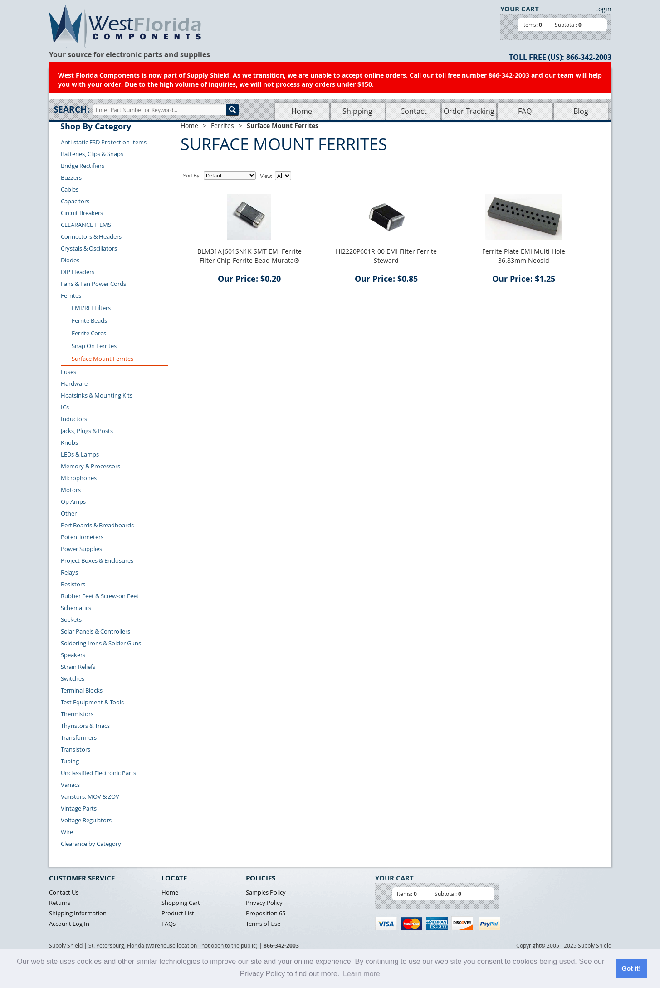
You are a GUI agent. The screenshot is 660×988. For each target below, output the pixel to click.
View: (266, 176)
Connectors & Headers (91, 236)
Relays (69, 572)
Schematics (76, 608)
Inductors (74, 419)
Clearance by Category (91, 844)
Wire (67, 832)
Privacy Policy (264, 903)
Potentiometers (82, 537)
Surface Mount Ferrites (102, 358)
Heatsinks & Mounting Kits (96, 395)
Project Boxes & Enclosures (97, 560)
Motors (71, 490)
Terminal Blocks (82, 690)
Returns (59, 903)
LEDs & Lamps (80, 454)
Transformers (79, 737)
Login (603, 9)
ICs (65, 407)
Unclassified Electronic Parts (98, 773)
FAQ (525, 111)
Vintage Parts (79, 808)
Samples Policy (266, 892)
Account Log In (69, 923)
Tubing (70, 761)
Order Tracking (469, 111)
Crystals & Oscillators (89, 248)
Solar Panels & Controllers (95, 631)
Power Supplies (81, 549)
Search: (71, 109)
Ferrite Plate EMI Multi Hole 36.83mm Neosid (523, 256)
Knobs (69, 442)
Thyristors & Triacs (85, 726)
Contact (413, 111)
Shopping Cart (180, 903)
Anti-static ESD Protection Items (104, 142)
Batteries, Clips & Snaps (92, 154)
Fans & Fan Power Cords (93, 284)
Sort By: (191, 175)
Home (301, 111)
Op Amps (73, 501)
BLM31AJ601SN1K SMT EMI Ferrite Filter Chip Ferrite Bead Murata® (249, 256)
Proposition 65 (265, 913)
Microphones (79, 478)
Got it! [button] (630, 968)
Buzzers (71, 177)
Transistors (75, 749)
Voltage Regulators (86, 820)
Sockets (71, 619)
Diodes (70, 260)
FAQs (168, 923)
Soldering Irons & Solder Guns (101, 643)
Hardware (74, 383)
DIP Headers (77, 272)
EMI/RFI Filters (91, 308)
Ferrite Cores (89, 333)
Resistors (73, 584)
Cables (69, 189)
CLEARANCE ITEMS (86, 225)
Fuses (68, 372)
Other (69, 513)
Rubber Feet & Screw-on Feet (100, 596)
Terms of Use (263, 923)
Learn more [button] (361, 974)
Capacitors (75, 201)
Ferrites (71, 295)
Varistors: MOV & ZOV (90, 796)
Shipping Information (78, 913)
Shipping (357, 111)
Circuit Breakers (82, 213)
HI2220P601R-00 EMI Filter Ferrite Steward (386, 256)
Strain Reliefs (78, 667)
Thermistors (77, 714)
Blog (580, 111)
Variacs (70, 785)
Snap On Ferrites (94, 346)
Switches (72, 678)
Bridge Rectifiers (82, 166)
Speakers (73, 655)
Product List (177, 913)
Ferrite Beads (89, 320)
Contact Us (63, 892)
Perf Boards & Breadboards (97, 525)
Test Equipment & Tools (92, 702)
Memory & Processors (90, 466)
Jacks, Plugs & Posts (87, 431)
